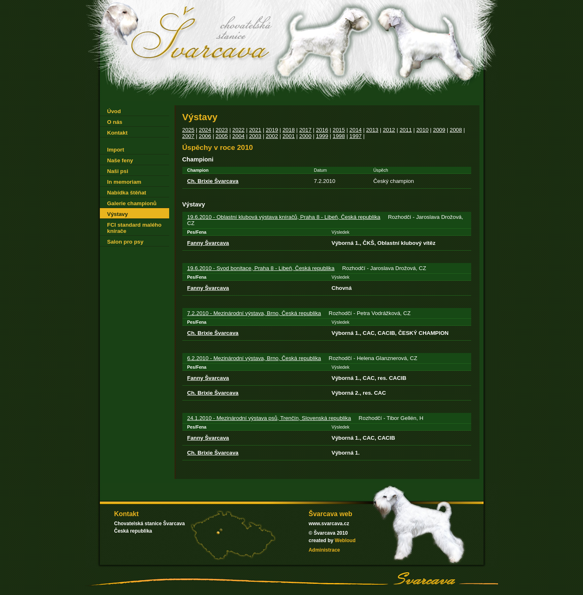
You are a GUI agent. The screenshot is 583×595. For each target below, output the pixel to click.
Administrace (324, 550)
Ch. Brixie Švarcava (212, 181)
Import (115, 150)
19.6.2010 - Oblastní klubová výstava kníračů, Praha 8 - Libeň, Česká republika (283, 217)
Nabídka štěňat (126, 193)
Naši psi (117, 171)
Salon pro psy (125, 242)
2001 (289, 136)
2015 (339, 130)
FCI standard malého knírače (134, 228)
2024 (205, 130)
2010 (422, 130)
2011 (405, 130)
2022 (238, 130)
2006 (205, 136)
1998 (339, 136)
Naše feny (120, 160)
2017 (305, 130)
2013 (372, 130)
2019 (272, 130)
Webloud (345, 540)
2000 (305, 136)
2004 (238, 136)
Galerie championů (132, 203)
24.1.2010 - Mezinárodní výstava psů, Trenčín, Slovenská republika (269, 418)
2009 (439, 130)
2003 (255, 136)
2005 (222, 136)
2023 (222, 130)
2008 (456, 130)
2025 (188, 130)
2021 (255, 130)
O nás (115, 122)
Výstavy (117, 214)
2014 (355, 130)
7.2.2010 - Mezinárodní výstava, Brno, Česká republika (254, 313)
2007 (188, 136)
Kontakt (117, 133)
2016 (322, 130)
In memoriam (124, 182)
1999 (322, 136)
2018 (289, 130)
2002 (272, 136)
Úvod (114, 111)
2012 (389, 130)
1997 (355, 136)
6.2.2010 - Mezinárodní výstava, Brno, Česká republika (254, 358)
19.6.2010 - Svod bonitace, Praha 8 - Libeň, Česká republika (261, 268)
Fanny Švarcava (208, 243)
